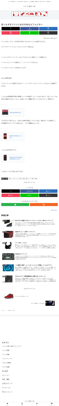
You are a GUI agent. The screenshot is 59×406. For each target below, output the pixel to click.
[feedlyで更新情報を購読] (15, 204)
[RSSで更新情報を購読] (44, 204)
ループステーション (14, 178)
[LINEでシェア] (29, 33)
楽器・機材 (5, 178)
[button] (48, 33)
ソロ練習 (34, 178)
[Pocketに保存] (11, 33)
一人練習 (22, 178)
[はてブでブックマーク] (48, 28)
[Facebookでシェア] (29, 28)
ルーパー (28, 178)
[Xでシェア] (11, 28)
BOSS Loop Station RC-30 (15, 112)
